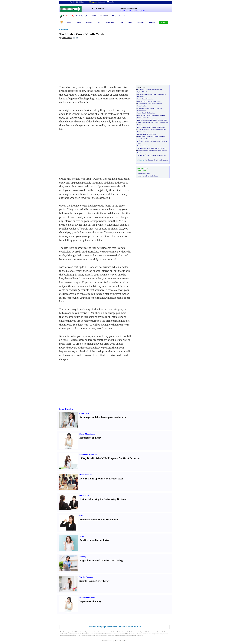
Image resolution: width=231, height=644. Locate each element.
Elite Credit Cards (143, 120)
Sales (81, 516)
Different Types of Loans (128, 8)
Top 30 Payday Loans (83, 16)
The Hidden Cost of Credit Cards (81, 34)
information (103, 632)
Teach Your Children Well (145, 122)
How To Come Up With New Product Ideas (101, 478)
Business (140, 22)
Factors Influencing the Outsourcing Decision (102, 499)
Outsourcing (84, 495)
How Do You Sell (109, 519)
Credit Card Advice (143, 146)
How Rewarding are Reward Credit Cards (151, 127)
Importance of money (90, 437)
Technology (110, 22)
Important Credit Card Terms (146, 134)
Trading (82, 557)
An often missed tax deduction (94, 540)
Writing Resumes (86, 577)
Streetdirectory (110, 640)
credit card (63, 633)
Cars (98, 22)
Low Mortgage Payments (117, 16)
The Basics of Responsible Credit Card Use (151, 148)
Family (129, 22)
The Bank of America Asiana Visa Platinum (151, 155)
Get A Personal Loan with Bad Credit (132, 11)
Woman (163, 22)
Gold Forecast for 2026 (99, 16)
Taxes (81, 536)
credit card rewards (109, 635)
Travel (68, 22)
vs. (89, 519)
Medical (89, 22)
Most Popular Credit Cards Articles (156, 160)
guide (155, 633)
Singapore (93, 2)
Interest (152, 22)
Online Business (85, 475)
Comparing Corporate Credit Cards (148, 101)
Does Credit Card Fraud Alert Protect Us (150, 136)
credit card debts (147, 633)
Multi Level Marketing (88, 454)
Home (121, 22)
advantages (140, 632)
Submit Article (134, 627)
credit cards (123, 632)
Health (78, 22)
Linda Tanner (66, 38)
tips (166, 633)
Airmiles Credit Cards (144, 139)
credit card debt (124, 633)
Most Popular (66, 409)
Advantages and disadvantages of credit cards (102, 417)
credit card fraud (98, 633)
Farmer (95, 519)
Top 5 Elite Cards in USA (158, 120)
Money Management (87, 434)
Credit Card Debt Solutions (146, 113)
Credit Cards (84, 413)
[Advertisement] (84, 63)
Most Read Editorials (117, 627)
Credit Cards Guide (137, 635)
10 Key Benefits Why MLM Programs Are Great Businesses (109, 458)
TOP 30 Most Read (97, 8)
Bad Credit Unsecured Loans (146, 89)
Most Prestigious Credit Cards (148, 176)
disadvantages (149, 632)
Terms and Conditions (121, 640)
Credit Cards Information (145, 99)
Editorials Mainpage (97, 627)
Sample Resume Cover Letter (94, 581)
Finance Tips (70, 16)
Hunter (83, 519)
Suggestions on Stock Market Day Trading (101, 560)
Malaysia (110, 2)
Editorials (63, 29)
